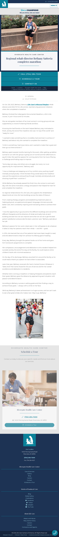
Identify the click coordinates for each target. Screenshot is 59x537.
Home (13, 87)
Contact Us (29, 84)
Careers (29, 478)
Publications (29, 498)
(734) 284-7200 (30, 421)
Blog (44, 87)
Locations (20, 87)
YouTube (29, 507)
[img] (18, 74)
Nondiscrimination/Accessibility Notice (42, 535)
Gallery (29, 473)
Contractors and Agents (29, 527)
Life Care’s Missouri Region (38, 104)
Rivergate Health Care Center (33, 87)
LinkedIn (29, 505)
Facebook (29, 500)
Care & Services (29, 471)
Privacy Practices (21, 535)
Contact (29, 480)
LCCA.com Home (51, 1)
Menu (54, 6)
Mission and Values (29, 518)
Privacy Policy (8, 535)
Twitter (29, 502)
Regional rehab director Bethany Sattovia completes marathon (29, 89)
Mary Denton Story (30, 520)
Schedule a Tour (29, 79)
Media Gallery (29, 496)
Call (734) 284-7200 (29, 74)
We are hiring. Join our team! (29, 11)
